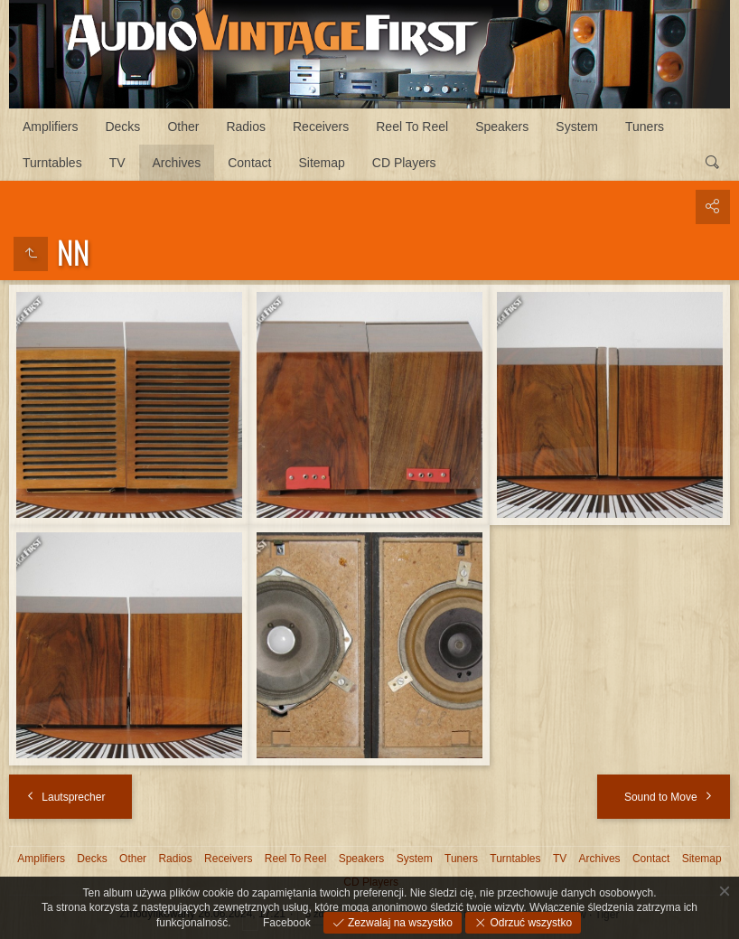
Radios (246, 126)
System (577, 126)
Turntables (52, 162)
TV (117, 162)
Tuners (644, 126)
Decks (122, 126)
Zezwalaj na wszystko (399, 922)
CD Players (404, 162)
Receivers (321, 126)
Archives (177, 162)
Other (183, 126)
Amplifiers (50, 126)
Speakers (502, 126)
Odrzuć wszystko (529, 922)
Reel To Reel (412, 126)
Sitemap (321, 162)
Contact (249, 162)
